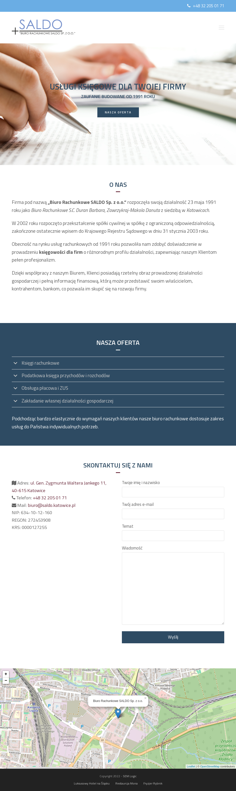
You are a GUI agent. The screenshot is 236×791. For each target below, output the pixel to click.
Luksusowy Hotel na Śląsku (92, 783)
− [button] (6, 681)
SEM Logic (130, 776)
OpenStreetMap (210, 766)
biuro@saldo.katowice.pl (52, 505)
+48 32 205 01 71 (208, 6)
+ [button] (6, 674)
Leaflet (191, 766)
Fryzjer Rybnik (152, 783)
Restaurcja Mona (126, 783)
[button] (221, 28)
